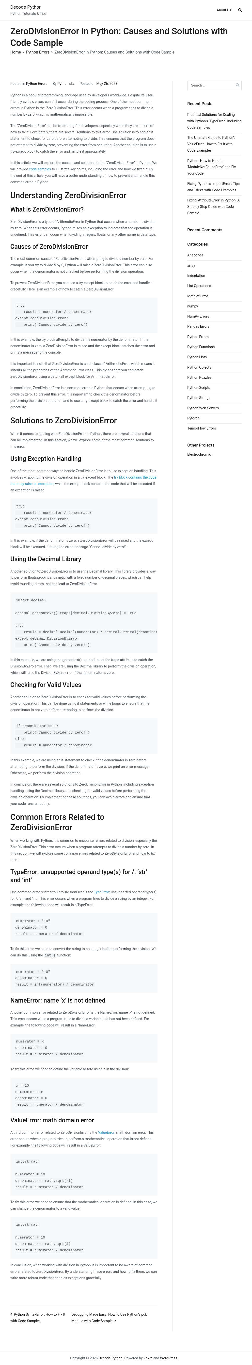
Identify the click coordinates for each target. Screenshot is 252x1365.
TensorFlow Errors (201, 428)
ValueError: (106, 1133)
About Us (224, 10)
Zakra (147, 1358)
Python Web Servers (203, 408)
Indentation (196, 276)
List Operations (199, 286)
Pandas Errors (198, 326)
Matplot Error (197, 296)
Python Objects (199, 367)
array (191, 266)
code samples (40, 169)
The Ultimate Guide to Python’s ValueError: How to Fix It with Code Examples (211, 144)
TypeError (101, 892)
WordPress (168, 1358)
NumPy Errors (198, 316)
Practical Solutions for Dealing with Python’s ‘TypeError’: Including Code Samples (214, 121)
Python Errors (36, 84)
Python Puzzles (199, 378)
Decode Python (26, 7)
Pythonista (65, 84)
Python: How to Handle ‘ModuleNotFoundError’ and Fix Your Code (211, 167)
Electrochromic (199, 454)
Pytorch (193, 418)
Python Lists (197, 357)
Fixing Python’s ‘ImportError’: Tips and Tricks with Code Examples (213, 187)
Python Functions (201, 347)
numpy (192, 306)
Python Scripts (198, 388)
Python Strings (198, 398)
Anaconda (195, 255)
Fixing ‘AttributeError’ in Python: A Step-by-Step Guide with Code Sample (213, 206)
